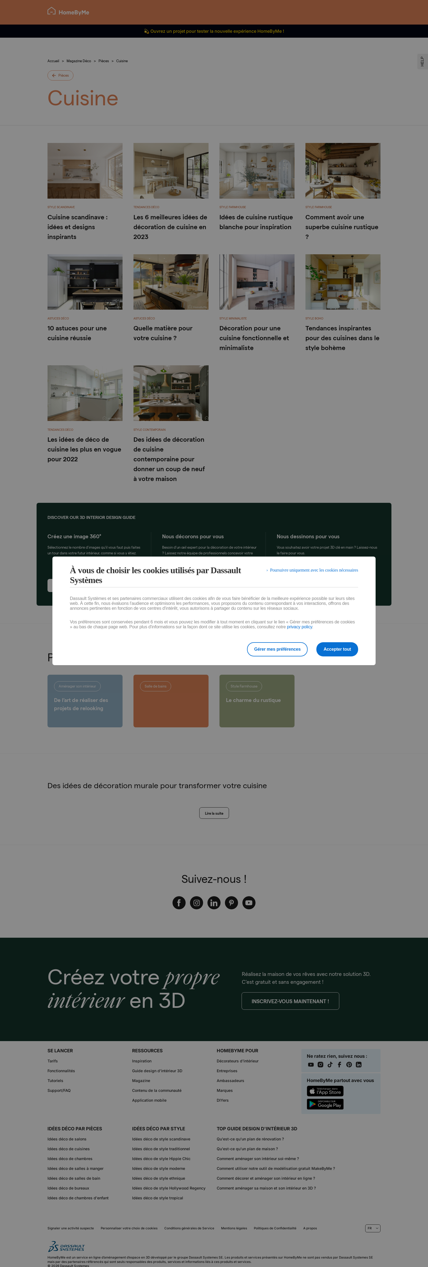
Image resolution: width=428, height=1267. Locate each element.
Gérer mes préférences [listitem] (277, 649)
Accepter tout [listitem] (337, 649)
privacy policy (299, 626)
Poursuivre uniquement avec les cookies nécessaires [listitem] (314, 570)
